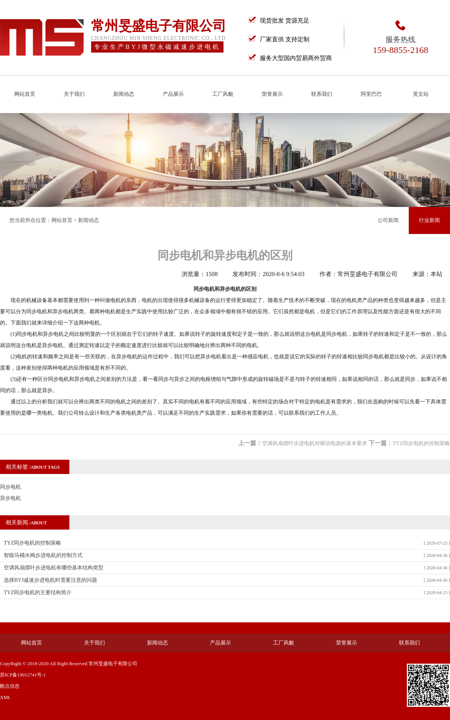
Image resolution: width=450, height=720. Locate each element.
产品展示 (173, 94)
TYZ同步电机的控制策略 (421, 443)
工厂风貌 (222, 94)
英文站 (421, 94)
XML (5, 697)
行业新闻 (429, 220)
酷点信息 (10, 686)
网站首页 (24, 94)
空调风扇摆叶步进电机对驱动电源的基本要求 (314, 443)
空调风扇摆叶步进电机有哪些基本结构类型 (54, 568)
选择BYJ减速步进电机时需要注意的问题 (50, 580)
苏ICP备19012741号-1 (23, 675)
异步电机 (10, 498)
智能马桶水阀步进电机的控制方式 (43, 555)
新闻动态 (123, 94)
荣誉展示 (272, 94)
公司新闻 (388, 220)
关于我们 (74, 94)
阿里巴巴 (371, 94)
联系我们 (321, 94)
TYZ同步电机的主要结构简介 (38, 592)
